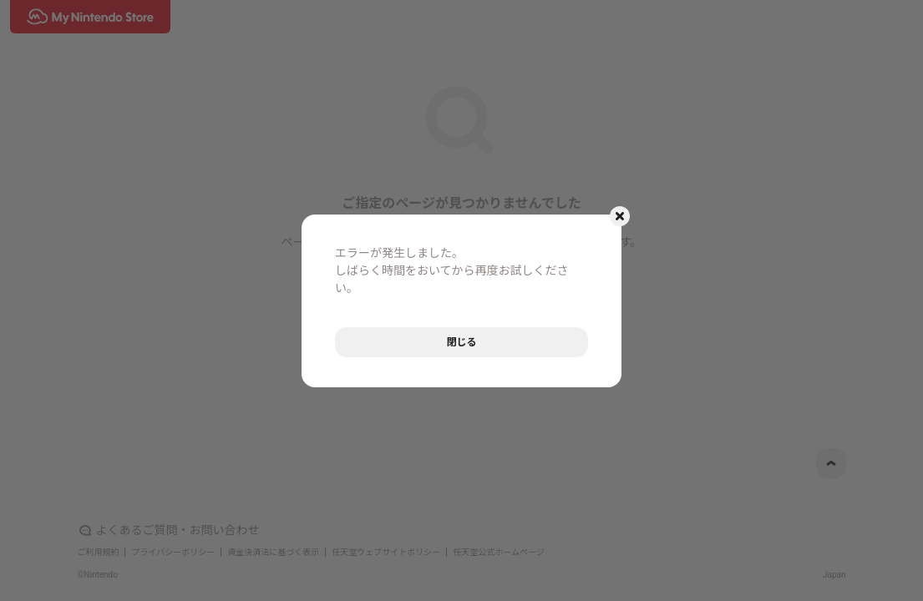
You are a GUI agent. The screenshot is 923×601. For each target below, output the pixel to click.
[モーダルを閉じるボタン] (620, 216)
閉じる (461, 342)
